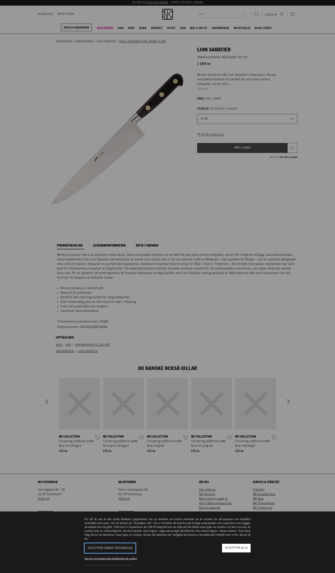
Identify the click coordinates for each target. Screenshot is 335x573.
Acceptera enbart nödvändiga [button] (110, 548)
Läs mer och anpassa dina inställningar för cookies (110, 558)
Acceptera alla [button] (236, 548)
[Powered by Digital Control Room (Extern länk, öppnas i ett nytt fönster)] (108, 565)
